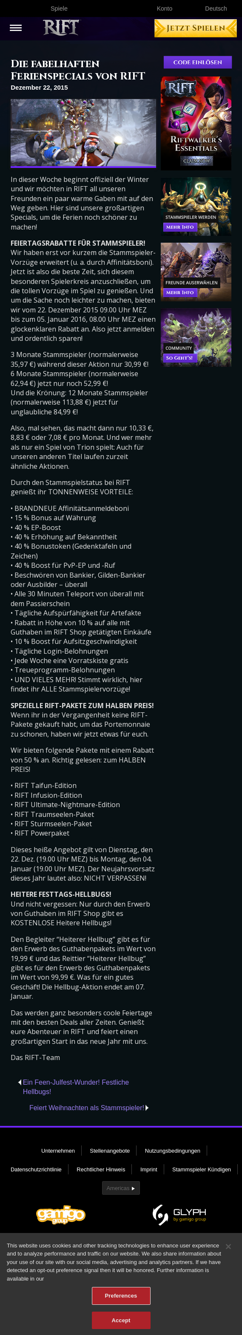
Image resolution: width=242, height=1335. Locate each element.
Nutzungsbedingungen (172, 1151)
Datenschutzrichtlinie (36, 1169)
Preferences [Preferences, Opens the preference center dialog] (121, 1298)
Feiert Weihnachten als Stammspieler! (86, 1107)
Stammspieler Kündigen (201, 1169)
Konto (165, 8)
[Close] (228, 1249)
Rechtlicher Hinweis (101, 1169)
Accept (120, 1323)
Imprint (148, 1169)
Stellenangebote (110, 1151)
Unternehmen (58, 1151)
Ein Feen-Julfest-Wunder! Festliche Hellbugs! (76, 1087)
